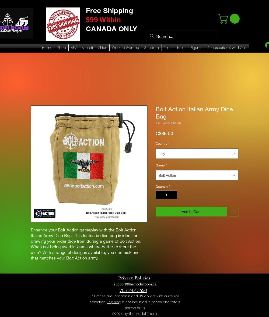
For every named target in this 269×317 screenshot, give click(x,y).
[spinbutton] (166, 195)
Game (161, 165)
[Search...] (182, 36)
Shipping (114, 302)
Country (162, 143)
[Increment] (173, 195)
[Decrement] (159, 195)
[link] (230, 19)
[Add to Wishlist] (233, 211)
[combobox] (197, 153)
